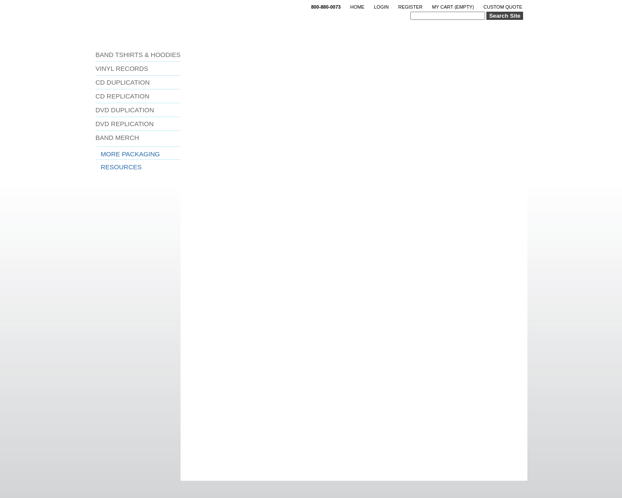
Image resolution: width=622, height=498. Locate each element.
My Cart (453, 7)
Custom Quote (502, 7)
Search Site (504, 16)
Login (381, 7)
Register (410, 7)
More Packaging (130, 154)
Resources (121, 167)
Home (357, 7)
